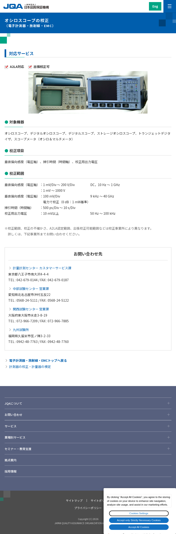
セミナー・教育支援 (88, 448)
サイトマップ (74, 500)
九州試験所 (21, 329)
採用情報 (10, 471)
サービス (88, 425)
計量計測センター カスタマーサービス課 (42, 268)
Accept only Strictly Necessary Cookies (139, 520)
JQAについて (88, 403)
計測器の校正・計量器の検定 (30, 366)
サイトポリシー (100, 500)
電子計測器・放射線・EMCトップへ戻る (38, 360)
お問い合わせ (88, 414)
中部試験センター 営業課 (31, 288)
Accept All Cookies (138, 527)
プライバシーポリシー (88, 508)
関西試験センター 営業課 (31, 309)
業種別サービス (88, 437)
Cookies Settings (138, 513)
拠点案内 (10, 460)
